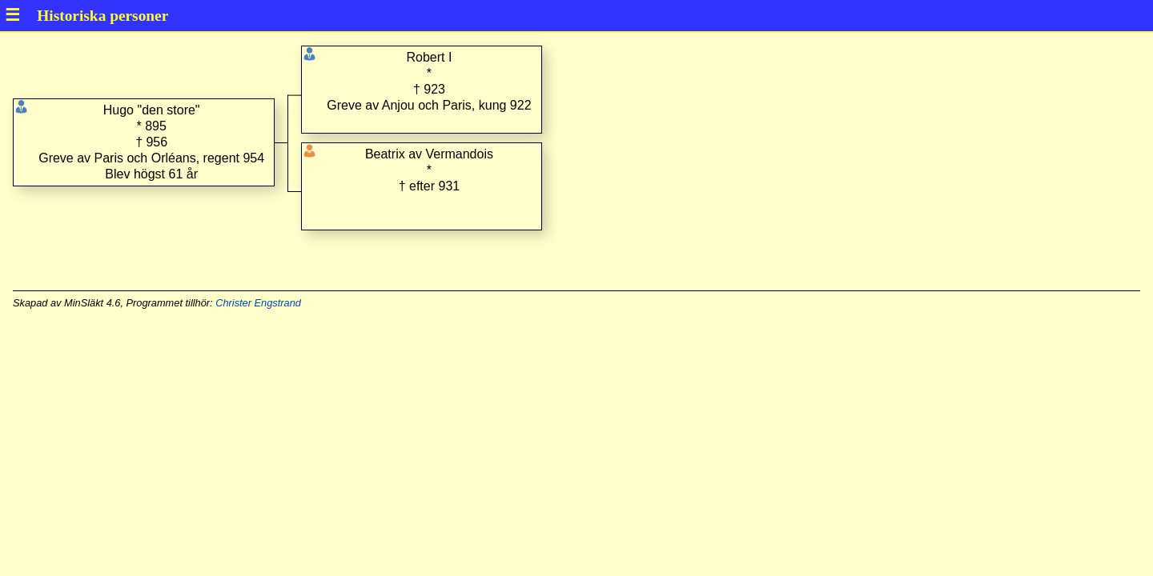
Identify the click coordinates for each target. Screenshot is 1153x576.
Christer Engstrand (258, 303)
